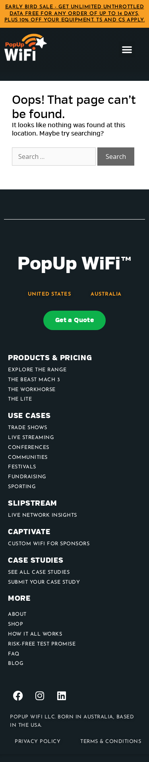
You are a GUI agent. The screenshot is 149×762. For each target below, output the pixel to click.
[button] (127, 49)
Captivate (29, 532)
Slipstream (32, 503)
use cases (29, 415)
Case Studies (35, 560)
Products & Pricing (50, 358)
